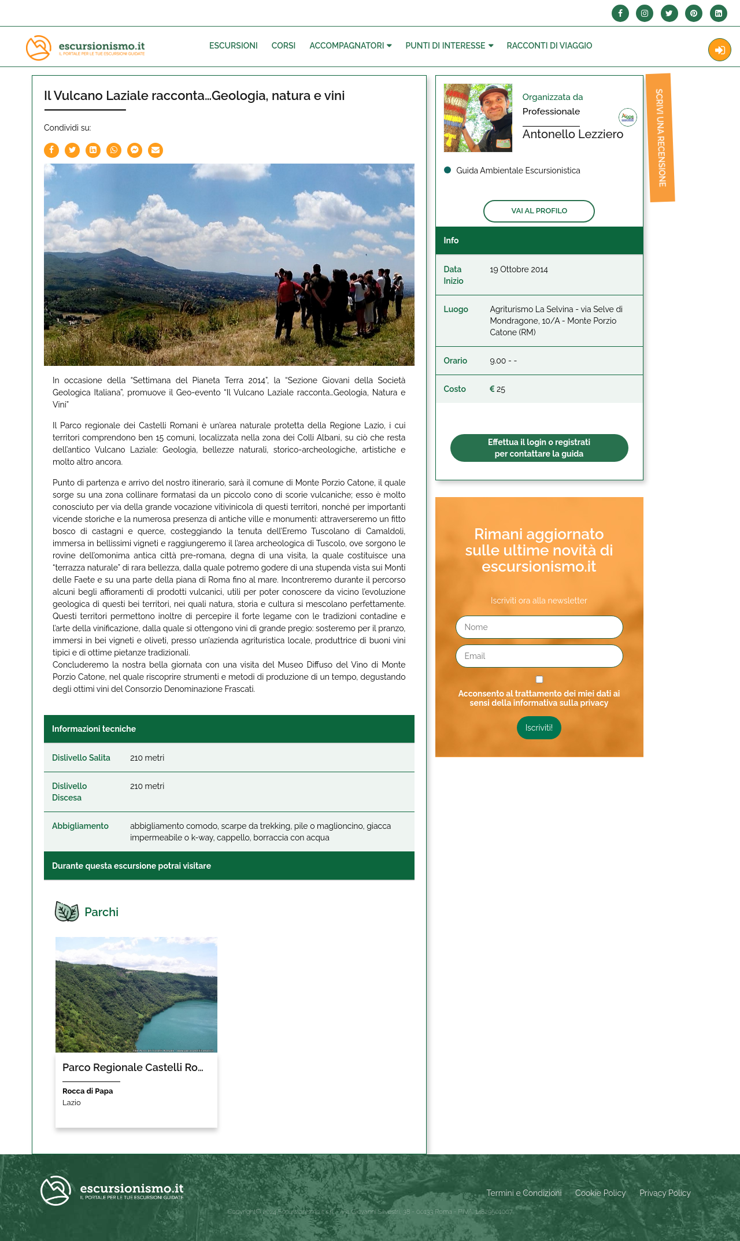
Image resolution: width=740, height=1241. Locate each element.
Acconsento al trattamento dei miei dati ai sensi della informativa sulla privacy (539, 698)
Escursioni (233, 45)
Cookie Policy (600, 1193)
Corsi (284, 45)
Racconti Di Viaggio (550, 45)
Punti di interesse (445, 45)
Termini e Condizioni (524, 1193)
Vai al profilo (539, 210)
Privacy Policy (665, 1193)
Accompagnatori (346, 45)
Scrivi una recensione (655, 142)
